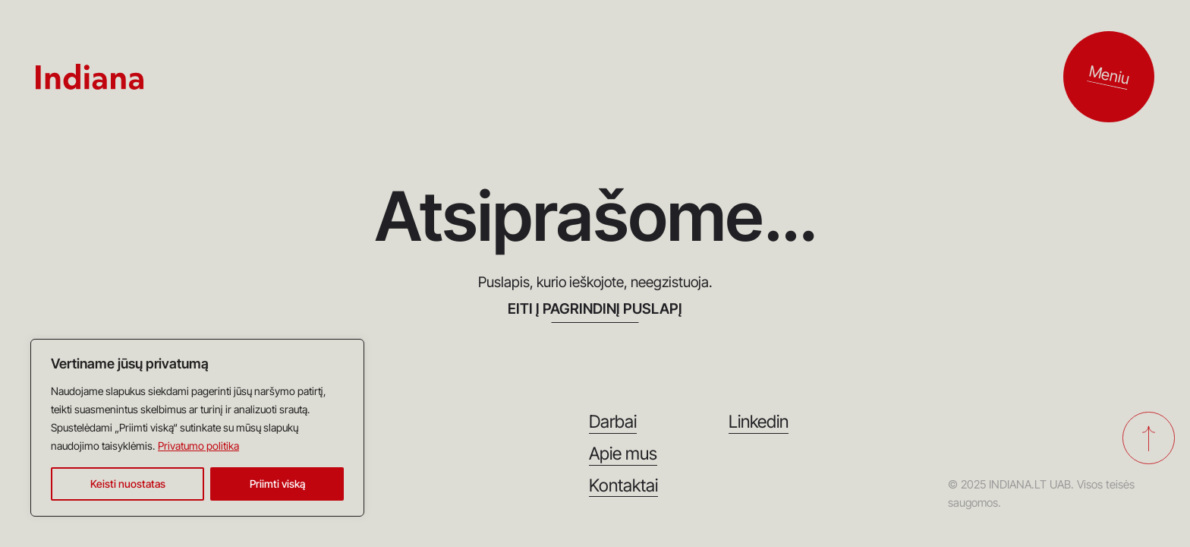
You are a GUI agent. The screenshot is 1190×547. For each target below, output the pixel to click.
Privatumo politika (198, 445)
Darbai (613, 422)
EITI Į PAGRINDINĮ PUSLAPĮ (595, 309)
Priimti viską (277, 483)
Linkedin (759, 422)
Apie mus (623, 454)
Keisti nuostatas (127, 483)
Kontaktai (623, 486)
